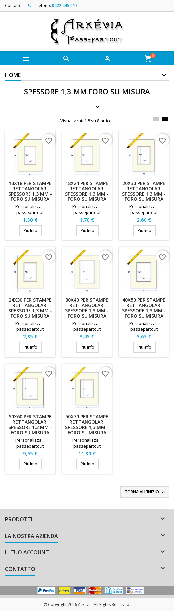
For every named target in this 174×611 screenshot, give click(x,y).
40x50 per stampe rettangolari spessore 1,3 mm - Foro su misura (144, 308)
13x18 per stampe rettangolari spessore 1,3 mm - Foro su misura (30, 191)
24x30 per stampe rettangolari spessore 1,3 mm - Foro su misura (30, 308)
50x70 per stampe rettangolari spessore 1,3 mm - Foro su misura (87, 425)
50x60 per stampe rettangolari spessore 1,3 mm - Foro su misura (30, 425)
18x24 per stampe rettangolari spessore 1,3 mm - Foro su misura (87, 191)
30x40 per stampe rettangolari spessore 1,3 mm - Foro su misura (87, 308)
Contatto (13, 5)
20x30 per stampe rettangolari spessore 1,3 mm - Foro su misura (144, 191)
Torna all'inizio (145, 492)
